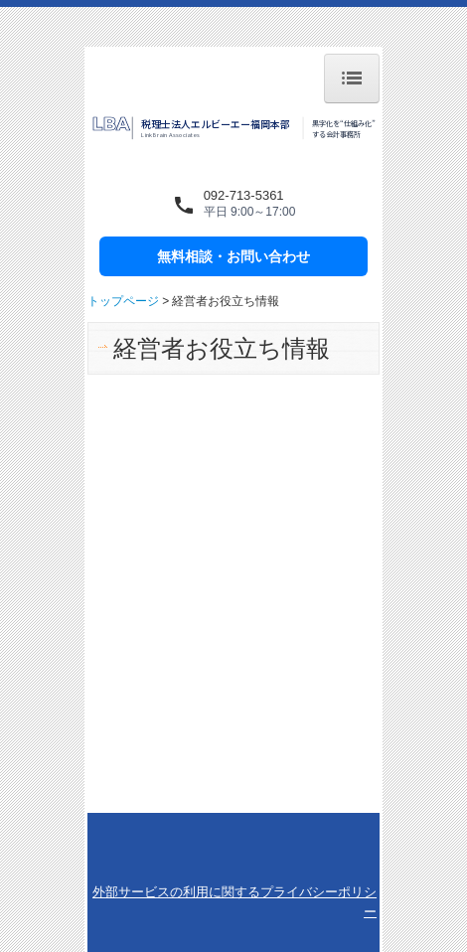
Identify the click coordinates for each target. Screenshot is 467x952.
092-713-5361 (244, 195)
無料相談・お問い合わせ (233, 256)
